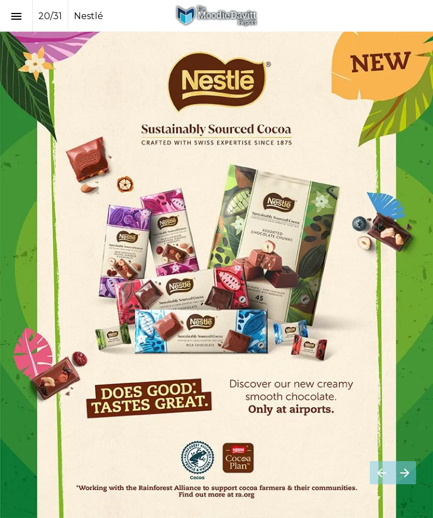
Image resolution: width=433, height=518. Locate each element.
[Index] (16, 16)
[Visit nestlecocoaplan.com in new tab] (216, 275)
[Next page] (404, 472)
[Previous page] (381, 472)
